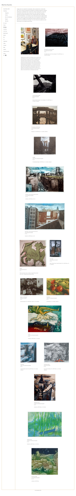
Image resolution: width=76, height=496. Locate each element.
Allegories (7, 13)
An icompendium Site (38, 490)
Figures (6, 19)
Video (4, 43)
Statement (5, 41)
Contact (4, 45)
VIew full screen (6, 51)
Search (4, 49)
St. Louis (5, 23)
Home (4, 53)
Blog (4, 47)
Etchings (4, 27)
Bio (4, 37)
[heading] (7, 5)
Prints (4, 25)
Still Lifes (6, 21)
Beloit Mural (5, 33)
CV (4, 39)
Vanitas (6, 15)
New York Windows (8, 17)
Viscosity (5, 29)
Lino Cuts (5, 31)
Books (4, 35)
